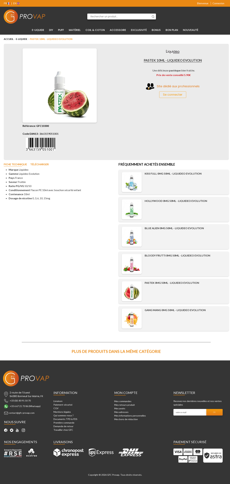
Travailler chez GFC (63, 429)
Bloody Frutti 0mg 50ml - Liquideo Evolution (177, 255)
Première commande (63, 422)
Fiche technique (15, 164)
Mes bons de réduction (126, 419)
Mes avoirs (119, 408)
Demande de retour (63, 426)
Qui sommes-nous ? (63, 415)
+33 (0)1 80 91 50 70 (20, 400)
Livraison (57, 401)
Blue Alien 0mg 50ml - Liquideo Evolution (174, 228)
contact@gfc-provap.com (21, 412)
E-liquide (21, 39)
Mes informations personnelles (130, 415)
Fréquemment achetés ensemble (147, 164)
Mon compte (125, 393)
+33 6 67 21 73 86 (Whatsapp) (25, 406)
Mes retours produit (124, 404)
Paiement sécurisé (62, 404)
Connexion (218, 3)
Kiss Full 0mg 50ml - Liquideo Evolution (173, 173)
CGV (56, 408)
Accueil (8, 39)
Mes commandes (122, 401)
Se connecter (172, 95)
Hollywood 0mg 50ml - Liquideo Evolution (176, 200)
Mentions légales (62, 411)
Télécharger (39, 164)
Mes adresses (121, 412)
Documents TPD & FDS (65, 419)
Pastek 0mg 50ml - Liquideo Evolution (172, 282)
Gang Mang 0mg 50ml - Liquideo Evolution (175, 310)
